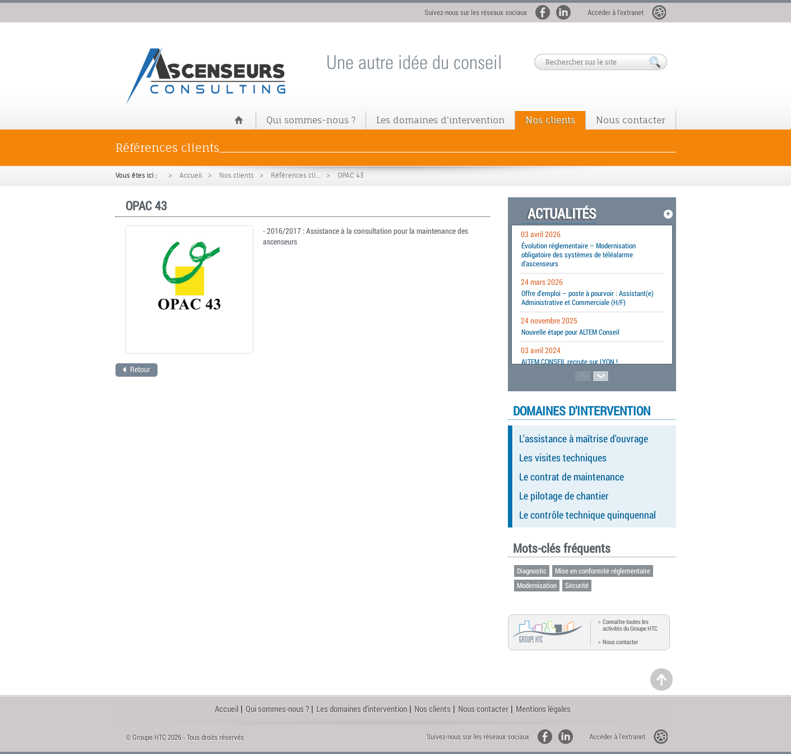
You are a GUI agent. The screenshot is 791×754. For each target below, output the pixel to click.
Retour (136, 369)
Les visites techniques (563, 457)
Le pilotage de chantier (564, 495)
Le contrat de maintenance (571, 476)
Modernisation (537, 585)
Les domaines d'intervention (440, 120)
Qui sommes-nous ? (310, 120)
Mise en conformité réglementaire (602, 571)
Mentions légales (543, 708)
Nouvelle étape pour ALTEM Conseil (570, 331)
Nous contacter (630, 120)
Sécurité (577, 585)
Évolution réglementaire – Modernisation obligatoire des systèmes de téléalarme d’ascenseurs (578, 254)
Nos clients (550, 120)
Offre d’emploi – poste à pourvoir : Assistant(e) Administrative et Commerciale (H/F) (587, 298)
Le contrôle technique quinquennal (587, 514)
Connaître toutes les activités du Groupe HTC (630, 625)
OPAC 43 (350, 175)
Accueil (190, 175)
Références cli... (296, 175)
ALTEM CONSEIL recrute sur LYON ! (569, 361)
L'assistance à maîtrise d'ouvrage (583, 438)
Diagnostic (532, 571)
